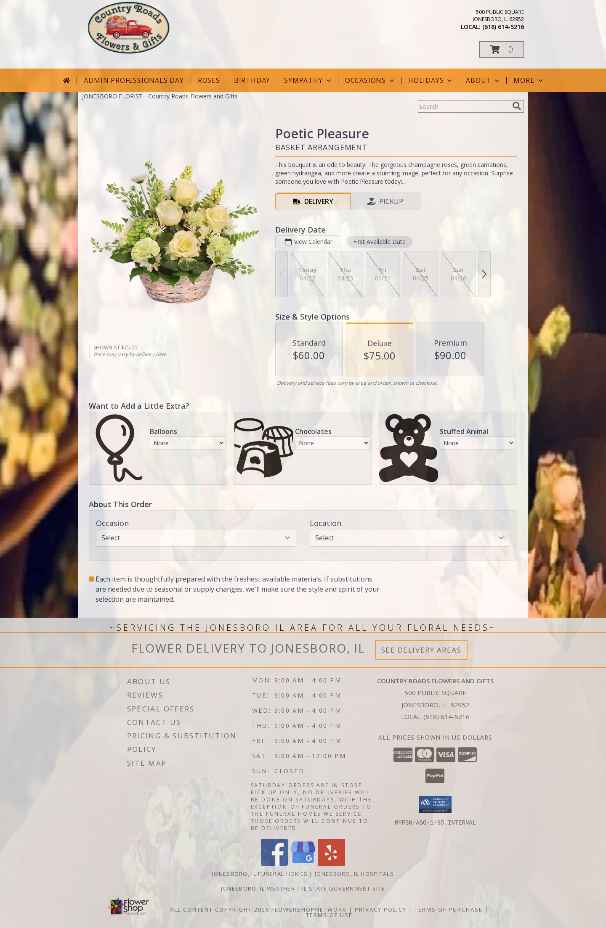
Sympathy (308, 80)
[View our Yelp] (331, 863)
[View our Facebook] (274, 863)
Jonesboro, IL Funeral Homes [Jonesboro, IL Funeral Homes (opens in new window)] (260, 874)
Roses (209, 80)
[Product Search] (463, 106)
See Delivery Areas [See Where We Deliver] (421, 650)
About (483, 80)
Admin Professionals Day (133, 80)
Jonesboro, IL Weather (258, 888)
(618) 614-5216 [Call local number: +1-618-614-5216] (503, 27)
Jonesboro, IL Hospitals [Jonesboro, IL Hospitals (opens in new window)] (354, 874)
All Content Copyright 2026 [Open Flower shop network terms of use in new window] (219, 909)
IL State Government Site (343, 888)
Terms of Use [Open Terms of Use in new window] (329, 915)
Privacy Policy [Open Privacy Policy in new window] (381, 909)
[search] (517, 106)
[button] (501, 49)
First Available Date (379, 242)
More (528, 80)
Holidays (431, 80)
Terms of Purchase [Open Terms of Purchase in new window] (449, 909)
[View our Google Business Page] (303, 863)
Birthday (252, 80)
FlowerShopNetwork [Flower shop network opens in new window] (309, 909)
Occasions (370, 80)
